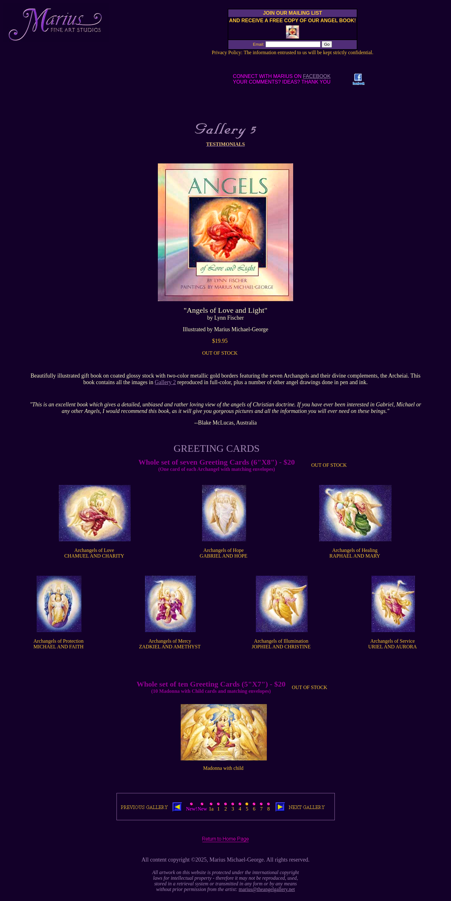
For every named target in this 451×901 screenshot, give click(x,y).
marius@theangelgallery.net (267, 889)
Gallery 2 (165, 382)
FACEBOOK (316, 76)
